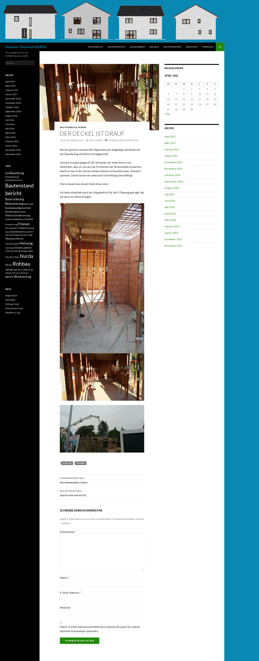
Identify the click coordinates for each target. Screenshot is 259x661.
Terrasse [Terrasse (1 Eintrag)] (16, 273)
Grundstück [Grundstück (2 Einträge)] (17, 231)
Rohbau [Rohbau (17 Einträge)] (21, 263)
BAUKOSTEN (192, 47)
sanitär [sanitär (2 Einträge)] (9, 269)
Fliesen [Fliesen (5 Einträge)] (24, 224)
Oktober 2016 (172, 175)
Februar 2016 (171, 226)
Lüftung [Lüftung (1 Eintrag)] (9, 251)
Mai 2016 (169, 207)
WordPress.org (12, 312)
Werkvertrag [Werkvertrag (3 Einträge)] (22, 276)
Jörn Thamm (95, 140)
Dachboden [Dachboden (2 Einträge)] (11, 211)
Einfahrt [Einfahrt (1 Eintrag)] (22, 212)
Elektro (67, 463)
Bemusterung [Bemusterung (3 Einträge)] (14, 203)
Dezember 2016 (173, 162)
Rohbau (81, 463)
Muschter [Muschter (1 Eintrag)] (9, 257)
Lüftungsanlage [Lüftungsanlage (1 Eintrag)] (20, 251)
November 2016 (173, 168)
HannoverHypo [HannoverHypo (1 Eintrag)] (12, 235)
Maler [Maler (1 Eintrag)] (30, 251)
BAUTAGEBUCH (95, 47)
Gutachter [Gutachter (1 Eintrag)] (28, 232)
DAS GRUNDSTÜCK (116, 47)
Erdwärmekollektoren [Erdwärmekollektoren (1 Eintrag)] (15, 219)
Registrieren (11, 295)
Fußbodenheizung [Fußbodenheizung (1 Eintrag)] (25, 228)
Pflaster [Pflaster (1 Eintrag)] (8, 265)
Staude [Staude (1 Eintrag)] (8, 273)
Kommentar (68, 531)
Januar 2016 (171, 232)
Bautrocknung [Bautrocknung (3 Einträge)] (14, 199)
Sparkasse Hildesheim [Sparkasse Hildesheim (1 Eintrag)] (23, 269)
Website (65, 607)
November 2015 (173, 245)
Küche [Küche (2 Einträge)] (18, 247)
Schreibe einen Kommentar (123, 140)
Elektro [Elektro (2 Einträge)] (9, 215)
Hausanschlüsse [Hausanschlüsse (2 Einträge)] (14, 238)
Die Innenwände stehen (102, 480)
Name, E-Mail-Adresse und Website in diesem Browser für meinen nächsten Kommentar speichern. (100, 629)
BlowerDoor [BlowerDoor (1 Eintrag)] (28, 204)
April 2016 (170, 213)
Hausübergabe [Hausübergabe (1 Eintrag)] (12, 243)
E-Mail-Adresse (70, 592)
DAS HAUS (154, 47)
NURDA (82, 127)
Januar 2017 (171, 155)
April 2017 (170, 136)
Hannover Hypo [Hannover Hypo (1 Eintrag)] (25, 235)
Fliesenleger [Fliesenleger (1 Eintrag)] (11, 228)
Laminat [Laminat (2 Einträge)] (27, 247)
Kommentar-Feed (14, 308)
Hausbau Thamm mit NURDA (25, 47)
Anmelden (10, 299)
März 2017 (170, 142)
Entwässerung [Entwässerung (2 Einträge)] (22, 215)
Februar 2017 (171, 149)
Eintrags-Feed (12, 304)
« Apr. (167, 113)
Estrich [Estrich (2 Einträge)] (29, 219)
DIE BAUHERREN (137, 47)
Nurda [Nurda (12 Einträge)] (26, 256)
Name (64, 577)
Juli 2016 (169, 194)
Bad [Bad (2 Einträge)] (7, 173)
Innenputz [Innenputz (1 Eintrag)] (10, 248)
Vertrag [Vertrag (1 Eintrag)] (24, 273)
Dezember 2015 (173, 239)
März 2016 (170, 219)
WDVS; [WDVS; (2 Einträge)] (9, 276)
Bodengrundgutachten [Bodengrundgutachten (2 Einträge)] (18, 207)
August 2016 (171, 187)
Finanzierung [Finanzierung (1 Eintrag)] (11, 224)
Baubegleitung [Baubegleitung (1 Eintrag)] (12, 177)
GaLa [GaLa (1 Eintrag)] (7, 232)
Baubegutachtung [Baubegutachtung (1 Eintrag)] (13, 180)
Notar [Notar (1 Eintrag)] (17, 257)
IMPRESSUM (207, 47)
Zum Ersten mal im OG (102, 493)
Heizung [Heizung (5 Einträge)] (26, 243)
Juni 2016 (169, 200)
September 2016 (173, 181)
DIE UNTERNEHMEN (172, 47)
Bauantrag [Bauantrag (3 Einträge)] (17, 173)
